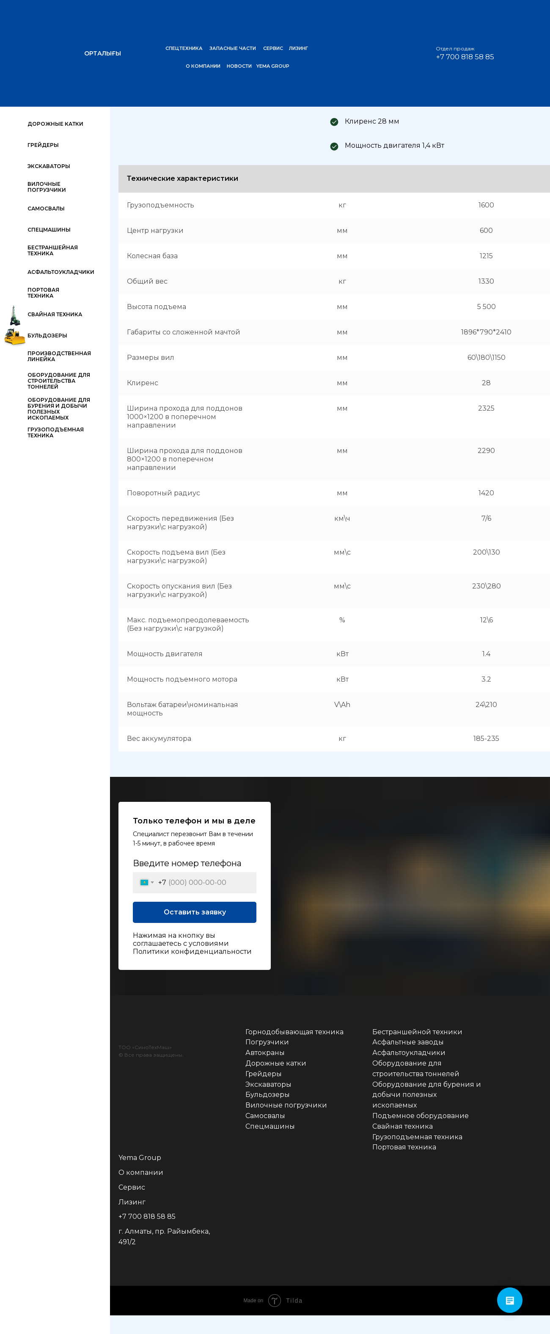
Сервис (131, 1187)
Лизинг (132, 1202)
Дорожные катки (275, 1063)
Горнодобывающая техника (294, 1032)
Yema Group (139, 1158)
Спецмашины (270, 1126)
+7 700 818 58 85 (147, 1216)
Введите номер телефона (187, 863)
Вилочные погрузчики (286, 1105)
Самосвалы (265, 1116)
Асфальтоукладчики (409, 1053)
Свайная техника (402, 1126)
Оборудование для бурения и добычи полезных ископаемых (426, 1095)
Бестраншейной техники (417, 1032)
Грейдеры (263, 1074)
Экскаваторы (268, 1084)
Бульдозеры (267, 1095)
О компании (140, 1172)
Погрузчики (267, 1042)
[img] (528, 19)
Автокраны (265, 1053)
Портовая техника (404, 1147)
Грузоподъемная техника (417, 1137)
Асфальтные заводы (408, 1042)
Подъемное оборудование (420, 1116)
